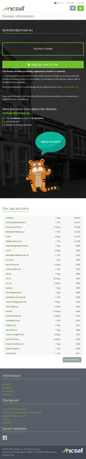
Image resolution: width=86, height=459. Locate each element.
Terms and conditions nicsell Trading (22, 412)
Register (70, 3)
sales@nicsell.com (70, 87)
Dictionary (9, 391)
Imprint (7, 422)
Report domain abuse (15, 415)
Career (7, 384)
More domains (72, 359)
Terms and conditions (15, 409)
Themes (8, 394)
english (60, 3)
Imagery (8, 387)
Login (80, 3)
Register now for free (43, 64)
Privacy (7, 419)
